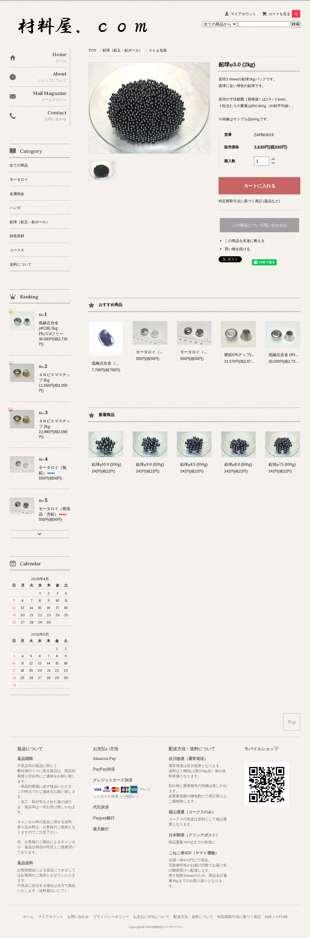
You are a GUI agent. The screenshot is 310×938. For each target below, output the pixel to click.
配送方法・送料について (193, 916)
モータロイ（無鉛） (158, 352)
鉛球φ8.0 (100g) (238, 464)
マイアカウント (243, 14)
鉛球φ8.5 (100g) (194, 464)
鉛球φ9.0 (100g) (150, 464)
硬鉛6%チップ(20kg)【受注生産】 (254, 354)
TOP (92, 50)
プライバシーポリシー (111, 916)
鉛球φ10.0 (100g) (106, 464)
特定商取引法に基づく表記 (239, 916)
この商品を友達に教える (245, 240)
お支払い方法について (151, 916)
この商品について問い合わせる (259, 225)
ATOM (281, 916)
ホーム (28, 916)
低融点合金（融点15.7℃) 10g (117, 363)
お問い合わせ (78, 916)
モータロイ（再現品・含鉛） (210, 352)
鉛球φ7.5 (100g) (282, 464)
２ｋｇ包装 (158, 50)
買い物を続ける (237, 249)
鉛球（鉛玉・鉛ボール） (123, 50)
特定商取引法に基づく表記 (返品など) (249, 201)
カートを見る (284, 14)
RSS (268, 916)
